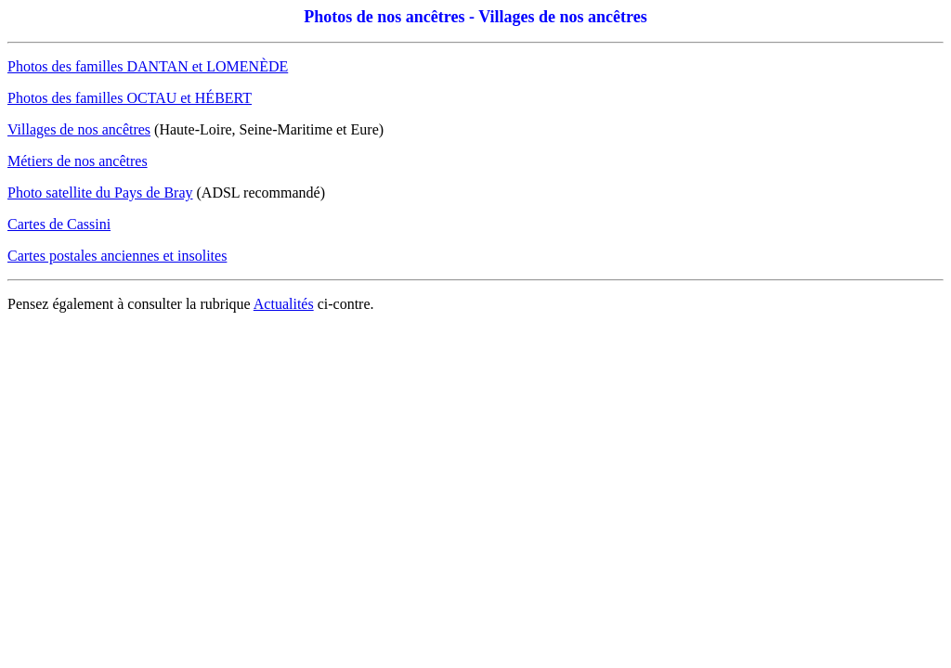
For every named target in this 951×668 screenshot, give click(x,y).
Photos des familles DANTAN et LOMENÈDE (147, 66)
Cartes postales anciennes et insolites (117, 255)
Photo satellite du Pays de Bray (100, 192)
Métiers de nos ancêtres (77, 161)
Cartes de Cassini (59, 224)
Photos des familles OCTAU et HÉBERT (129, 98)
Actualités (284, 304)
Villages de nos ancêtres (78, 129)
